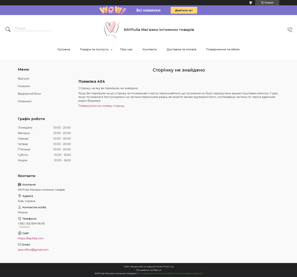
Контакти (150, 49)
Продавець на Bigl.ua (148, 269)
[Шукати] (8, 29)
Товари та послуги (94, 49)
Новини (24, 86)
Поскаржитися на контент (152, 273)
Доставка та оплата (181, 49)
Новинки (24, 101)
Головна (63, 49)
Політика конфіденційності (186, 273)
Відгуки (23, 78)
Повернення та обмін (223, 49)
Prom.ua (169, 266)
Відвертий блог (29, 93)
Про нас (126, 49)
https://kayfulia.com (31, 238)
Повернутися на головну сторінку (101, 106)
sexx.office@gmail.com (33, 249)
